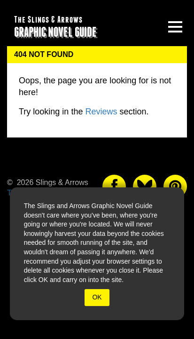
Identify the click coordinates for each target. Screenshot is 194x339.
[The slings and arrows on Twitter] (144, 186)
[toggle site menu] (175, 27)
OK (96, 297)
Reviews (101, 111)
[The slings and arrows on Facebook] (114, 186)
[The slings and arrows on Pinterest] (175, 186)
